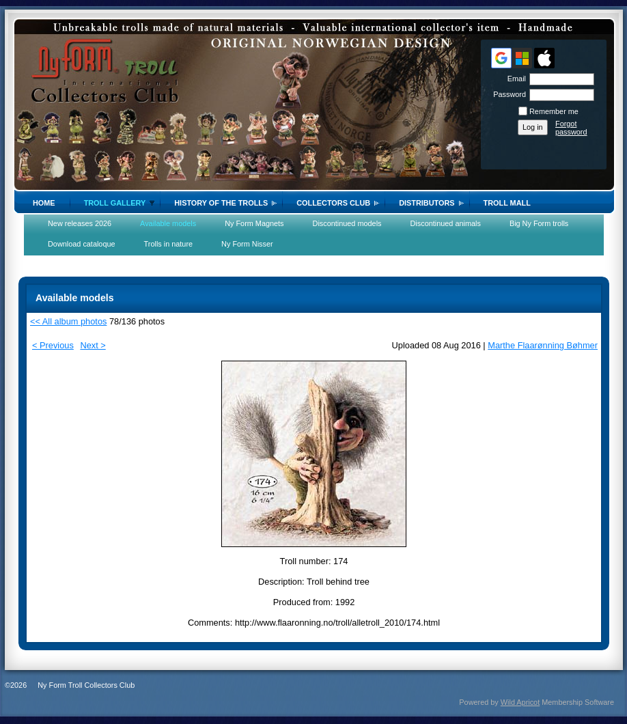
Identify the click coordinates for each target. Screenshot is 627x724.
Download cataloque (81, 244)
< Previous (53, 345)
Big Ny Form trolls (539, 223)
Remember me (554, 111)
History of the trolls (221, 203)
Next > (92, 345)
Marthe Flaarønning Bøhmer (543, 345)
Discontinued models (347, 223)
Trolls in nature (168, 244)
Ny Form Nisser (247, 244)
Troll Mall (507, 203)
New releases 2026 (79, 223)
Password (507, 94)
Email (514, 78)
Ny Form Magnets (254, 223)
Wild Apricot (520, 702)
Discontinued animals (445, 223)
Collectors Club (333, 203)
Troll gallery (115, 203)
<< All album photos (68, 321)
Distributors (426, 203)
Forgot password (571, 128)
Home (44, 203)
